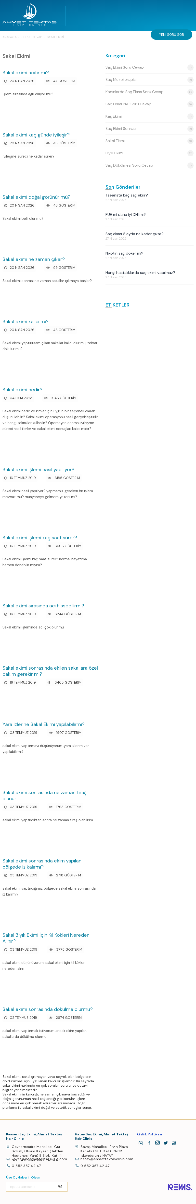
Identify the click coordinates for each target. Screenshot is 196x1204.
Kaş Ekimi (149, 116)
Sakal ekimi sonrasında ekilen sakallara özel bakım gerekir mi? (50, 671)
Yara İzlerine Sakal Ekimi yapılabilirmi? (43, 724)
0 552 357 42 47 (26, 1166)
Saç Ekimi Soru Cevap (149, 67)
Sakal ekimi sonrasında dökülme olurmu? (47, 1009)
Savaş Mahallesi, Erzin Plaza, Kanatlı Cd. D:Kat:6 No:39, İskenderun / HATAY (104, 1151)
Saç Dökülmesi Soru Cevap (149, 165)
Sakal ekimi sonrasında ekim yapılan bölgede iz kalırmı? (41, 864)
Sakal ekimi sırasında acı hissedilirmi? (43, 605)
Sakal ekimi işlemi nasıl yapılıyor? (38, 469)
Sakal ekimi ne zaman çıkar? (33, 259)
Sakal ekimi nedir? (22, 389)
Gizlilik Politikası (149, 1134)
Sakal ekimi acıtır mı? (25, 72)
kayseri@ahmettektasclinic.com (39, 1159)
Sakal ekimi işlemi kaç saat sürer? (39, 537)
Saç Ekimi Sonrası (149, 129)
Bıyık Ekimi (149, 153)
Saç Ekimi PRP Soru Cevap (149, 104)
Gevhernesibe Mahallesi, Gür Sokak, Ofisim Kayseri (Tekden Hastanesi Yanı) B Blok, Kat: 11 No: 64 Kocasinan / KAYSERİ (37, 1153)
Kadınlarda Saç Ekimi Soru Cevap (149, 92)
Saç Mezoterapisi (149, 80)
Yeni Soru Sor (171, 34)
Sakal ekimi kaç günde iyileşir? (36, 135)
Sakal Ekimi (149, 141)
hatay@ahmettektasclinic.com (106, 1159)
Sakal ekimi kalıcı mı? (25, 321)
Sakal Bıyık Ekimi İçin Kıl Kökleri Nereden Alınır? (46, 938)
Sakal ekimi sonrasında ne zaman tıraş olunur (44, 795)
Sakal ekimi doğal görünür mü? (36, 197)
